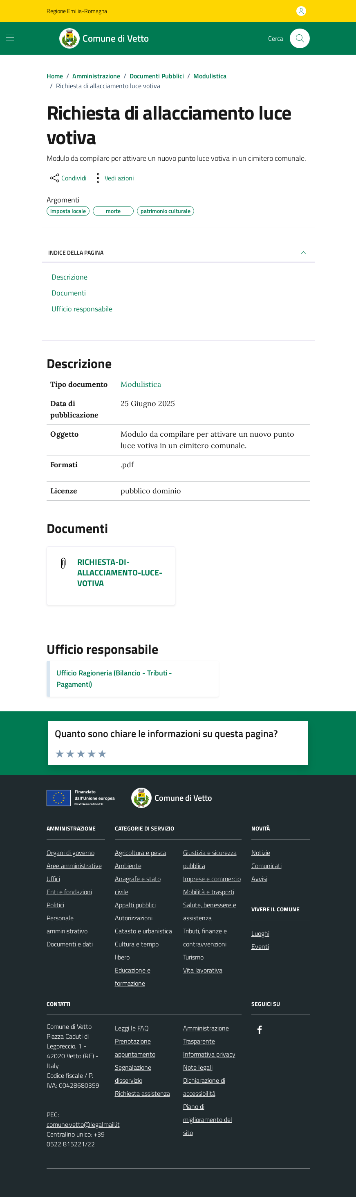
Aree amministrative (74, 866)
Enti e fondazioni (69, 892)
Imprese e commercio (212, 879)
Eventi (260, 946)
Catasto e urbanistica (143, 931)
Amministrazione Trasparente (206, 1034)
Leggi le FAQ (132, 1028)
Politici (55, 905)
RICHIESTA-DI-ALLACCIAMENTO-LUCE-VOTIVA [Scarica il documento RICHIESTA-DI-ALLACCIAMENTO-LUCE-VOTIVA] (119, 573)
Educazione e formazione (132, 976)
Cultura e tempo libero (137, 950)
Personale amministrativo (67, 924)
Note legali (198, 1067)
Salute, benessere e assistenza (209, 911)
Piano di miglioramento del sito (207, 1119)
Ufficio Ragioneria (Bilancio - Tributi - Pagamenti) (114, 678)
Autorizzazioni (133, 918)
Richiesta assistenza (142, 1093)
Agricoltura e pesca (140, 852)
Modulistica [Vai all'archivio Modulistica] (141, 384)
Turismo (193, 957)
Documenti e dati (70, 944)
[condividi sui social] (67, 177)
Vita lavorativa (202, 970)
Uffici (53, 879)
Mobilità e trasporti (208, 892)
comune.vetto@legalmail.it (83, 1124)
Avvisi (259, 879)
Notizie (260, 852)
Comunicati (266, 866)
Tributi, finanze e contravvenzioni (205, 937)
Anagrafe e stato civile (138, 885)
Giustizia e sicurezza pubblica (210, 859)
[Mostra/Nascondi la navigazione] (10, 37)
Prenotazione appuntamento (135, 1047)
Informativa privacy (209, 1054)
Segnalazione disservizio (133, 1073)
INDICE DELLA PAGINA (178, 253)
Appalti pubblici (135, 905)
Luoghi (260, 933)
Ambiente (128, 866)
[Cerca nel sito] (299, 38)
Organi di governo (70, 852)
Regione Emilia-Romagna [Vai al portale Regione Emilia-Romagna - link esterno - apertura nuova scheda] (77, 11)
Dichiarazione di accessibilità (204, 1086)
